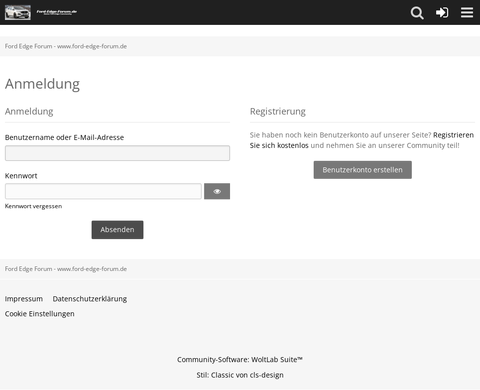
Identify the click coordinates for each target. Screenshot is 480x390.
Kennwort (21, 175)
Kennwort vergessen (33, 206)
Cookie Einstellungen (40, 313)
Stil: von (240, 375)
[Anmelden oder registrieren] (442, 12)
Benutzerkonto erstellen (363, 169)
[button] (417, 12)
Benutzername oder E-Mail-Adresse (64, 137)
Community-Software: (240, 359)
